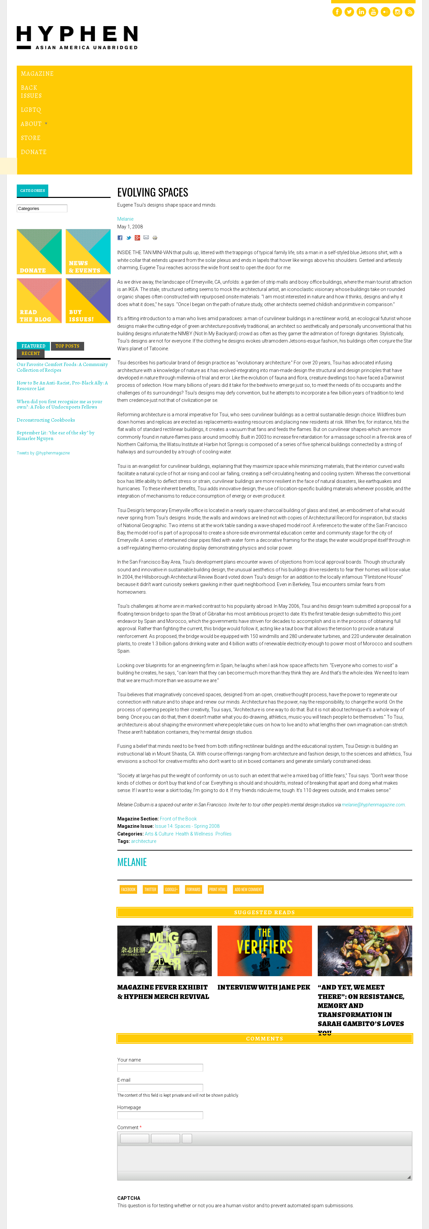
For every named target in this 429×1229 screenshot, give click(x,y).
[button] (125, 1046)
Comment (129, 1035)
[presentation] (168, 1130)
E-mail (123, 988)
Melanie (132, 769)
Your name (129, 967)
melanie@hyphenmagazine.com (373, 712)
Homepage (129, 1015)
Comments (265, 946)
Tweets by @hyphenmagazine (43, 360)
